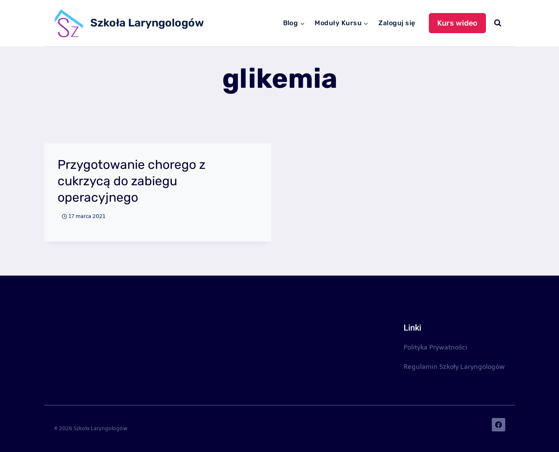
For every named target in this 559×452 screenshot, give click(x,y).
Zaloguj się (396, 23)
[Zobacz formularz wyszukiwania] (497, 23)
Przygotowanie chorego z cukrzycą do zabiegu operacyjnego (131, 181)
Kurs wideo (457, 23)
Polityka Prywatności (435, 347)
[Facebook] (498, 424)
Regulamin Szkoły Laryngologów (454, 367)
